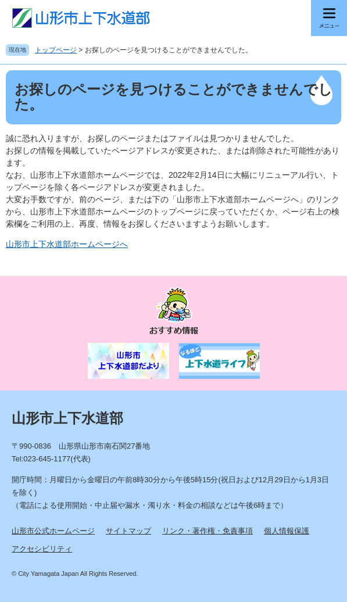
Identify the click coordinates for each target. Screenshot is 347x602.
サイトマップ (128, 530)
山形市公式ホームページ (53, 530)
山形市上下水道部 (67, 418)
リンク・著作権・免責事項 (207, 530)
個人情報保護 (286, 530)
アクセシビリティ (42, 548)
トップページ (56, 50)
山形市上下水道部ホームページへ (67, 244)
